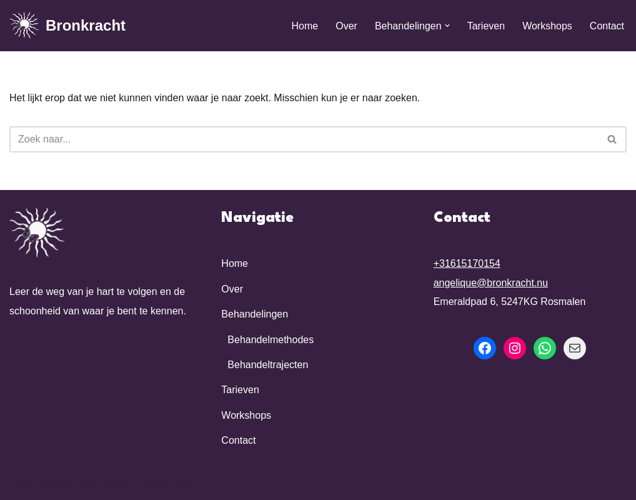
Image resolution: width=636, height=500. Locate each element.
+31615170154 (467, 263)
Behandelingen (254, 314)
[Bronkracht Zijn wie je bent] (67, 25)
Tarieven (486, 26)
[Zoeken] (304, 139)
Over (346, 26)
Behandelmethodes (270, 339)
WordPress (169, 483)
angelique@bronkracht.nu (491, 283)
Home (305, 26)
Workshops (547, 26)
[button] (447, 25)
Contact (607, 26)
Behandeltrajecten (267, 364)
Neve (20, 483)
